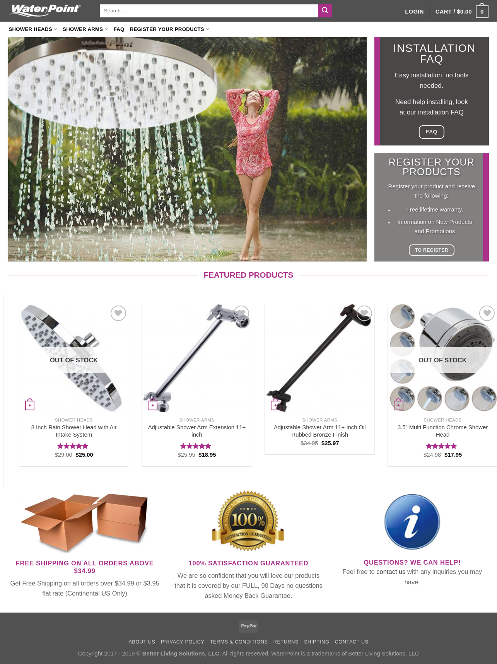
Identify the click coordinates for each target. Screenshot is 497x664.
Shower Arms (85, 29)
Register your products (170, 29)
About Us (141, 642)
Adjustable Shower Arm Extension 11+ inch (197, 431)
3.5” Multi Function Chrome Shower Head (443, 431)
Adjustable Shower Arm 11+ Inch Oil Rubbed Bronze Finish (320, 431)
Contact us (352, 642)
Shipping (316, 642)
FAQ (119, 29)
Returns (286, 642)
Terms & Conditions (239, 642)
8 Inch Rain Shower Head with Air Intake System (74, 431)
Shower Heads (33, 29)
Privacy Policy (183, 642)
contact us (390, 571)
